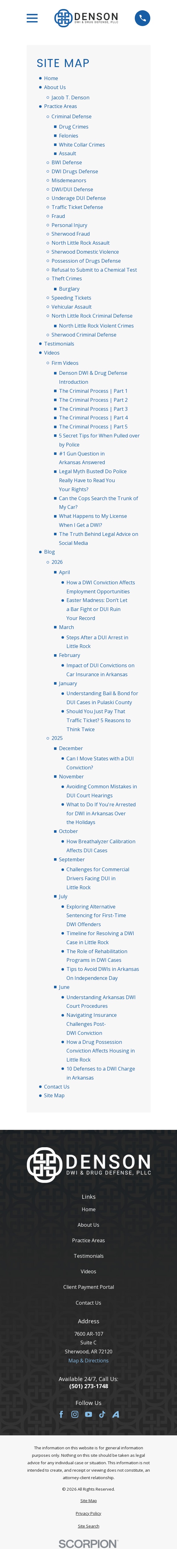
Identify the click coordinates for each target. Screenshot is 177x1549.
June (64, 987)
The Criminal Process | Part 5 (93, 426)
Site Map (54, 1095)
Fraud (58, 216)
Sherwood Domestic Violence (85, 251)
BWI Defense (67, 162)
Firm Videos (65, 363)
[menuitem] (89, 1501)
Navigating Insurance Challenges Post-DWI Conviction (91, 1024)
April (64, 572)
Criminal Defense (72, 116)
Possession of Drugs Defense (86, 260)
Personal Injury (69, 225)
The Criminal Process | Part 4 (93, 417)
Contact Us (57, 1086)
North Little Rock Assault (81, 242)
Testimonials (59, 343)
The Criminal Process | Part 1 (93, 390)
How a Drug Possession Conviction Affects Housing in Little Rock (100, 1051)
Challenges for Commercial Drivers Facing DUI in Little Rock (97, 878)
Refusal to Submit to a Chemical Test (94, 269)
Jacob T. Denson (70, 97)
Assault (67, 153)
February (69, 655)
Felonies (68, 135)
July (63, 896)
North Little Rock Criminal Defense (92, 315)
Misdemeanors (69, 180)
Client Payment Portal (88, 1287)
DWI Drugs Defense (75, 171)
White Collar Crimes (82, 144)
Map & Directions (88, 1360)
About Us (55, 87)
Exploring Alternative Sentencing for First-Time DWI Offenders (96, 915)
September (72, 859)
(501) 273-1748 (88, 1386)
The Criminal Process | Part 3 (93, 408)
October (68, 831)
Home (51, 78)
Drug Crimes (73, 126)
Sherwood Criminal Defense (84, 334)
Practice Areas (60, 106)
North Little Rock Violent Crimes (96, 325)
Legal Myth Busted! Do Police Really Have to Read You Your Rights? (93, 480)
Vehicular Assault (72, 306)
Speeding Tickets (71, 297)
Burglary (69, 288)
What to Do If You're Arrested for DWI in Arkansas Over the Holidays (101, 813)
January (68, 683)
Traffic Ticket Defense (77, 207)
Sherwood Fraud (71, 233)
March (66, 627)
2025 (57, 738)
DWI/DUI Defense (72, 189)
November (71, 776)
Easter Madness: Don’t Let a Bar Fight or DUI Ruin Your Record (96, 609)
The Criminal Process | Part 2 (93, 399)
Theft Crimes (67, 278)
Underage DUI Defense (79, 198)
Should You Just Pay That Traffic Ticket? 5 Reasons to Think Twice (98, 720)
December (71, 748)
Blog (49, 551)
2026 (57, 562)
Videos (52, 352)
